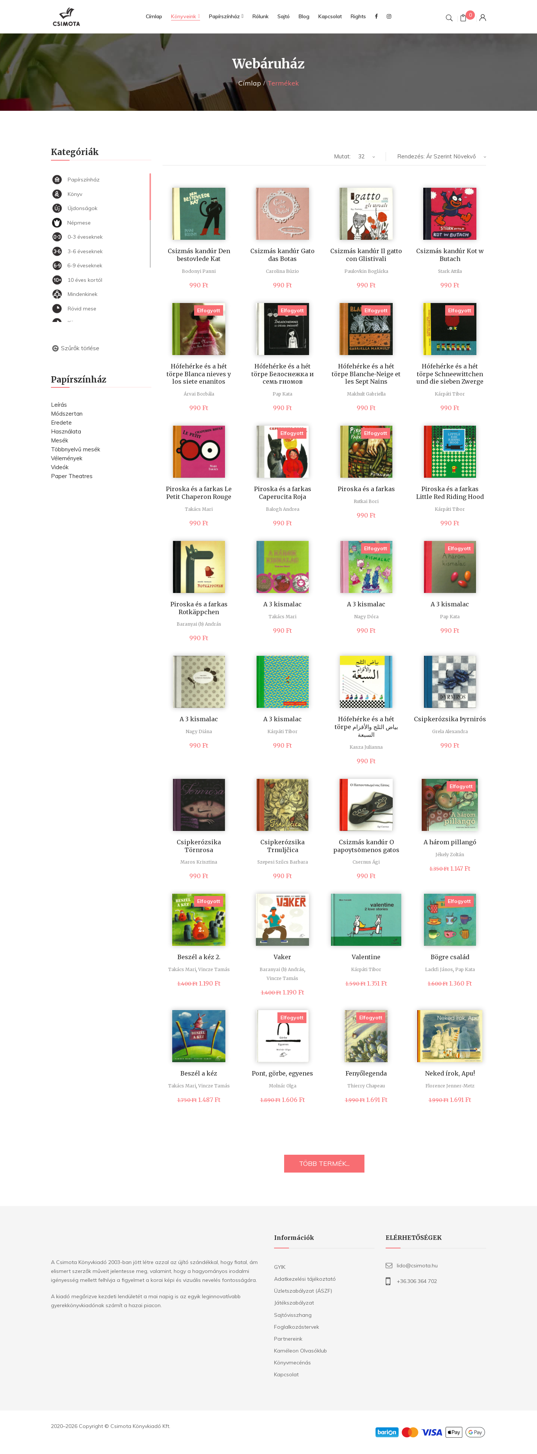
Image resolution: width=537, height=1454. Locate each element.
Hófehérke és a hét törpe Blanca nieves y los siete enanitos (199, 374)
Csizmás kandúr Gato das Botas (282, 254)
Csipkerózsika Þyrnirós (450, 719)
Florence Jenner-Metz (450, 1086)
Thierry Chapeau (366, 1086)
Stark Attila (450, 271)
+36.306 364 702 (417, 1281)
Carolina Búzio (282, 271)
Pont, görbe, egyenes (282, 1073)
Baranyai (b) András (199, 624)
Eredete (61, 422)
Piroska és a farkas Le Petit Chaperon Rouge (199, 492)
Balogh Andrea (282, 509)
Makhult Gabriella (366, 394)
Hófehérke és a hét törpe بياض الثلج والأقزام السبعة (366, 726)
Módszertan (67, 413)
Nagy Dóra (366, 616)
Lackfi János (439, 969)
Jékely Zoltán (449, 854)
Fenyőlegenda (366, 1073)
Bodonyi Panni (199, 271)
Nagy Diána (199, 731)
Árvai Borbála (199, 394)
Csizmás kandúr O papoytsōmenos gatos (366, 846)
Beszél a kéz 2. (199, 957)
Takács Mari (199, 509)
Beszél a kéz (198, 1073)
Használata (66, 431)
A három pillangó (450, 842)
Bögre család (450, 957)
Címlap (249, 83)
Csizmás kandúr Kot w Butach (450, 254)
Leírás (59, 404)
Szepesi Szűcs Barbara (282, 862)
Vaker (282, 957)
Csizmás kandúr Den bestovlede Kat (199, 254)
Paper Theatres (72, 476)
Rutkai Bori (366, 501)
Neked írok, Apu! (450, 1073)
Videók (59, 467)
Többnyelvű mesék (75, 449)
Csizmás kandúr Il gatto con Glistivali (366, 254)
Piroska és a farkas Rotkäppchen (199, 608)
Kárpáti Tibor (450, 394)
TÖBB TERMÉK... (324, 1163)
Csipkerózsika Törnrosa (199, 846)
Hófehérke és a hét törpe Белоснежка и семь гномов (282, 374)
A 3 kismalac (282, 604)
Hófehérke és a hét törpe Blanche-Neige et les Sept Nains (366, 374)
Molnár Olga (282, 1086)
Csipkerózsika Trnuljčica (282, 846)
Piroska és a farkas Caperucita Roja (282, 492)
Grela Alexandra (450, 731)
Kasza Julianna (366, 747)
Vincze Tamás (214, 969)
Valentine (366, 957)
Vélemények (66, 458)
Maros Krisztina (198, 862)
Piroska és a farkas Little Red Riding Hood (450, 492)
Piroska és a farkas (366, 489)
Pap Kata (282, 394)
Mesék (59, 440)
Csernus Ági (366, 862)
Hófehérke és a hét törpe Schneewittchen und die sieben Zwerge (450, 374)
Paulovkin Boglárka (366, 271)
